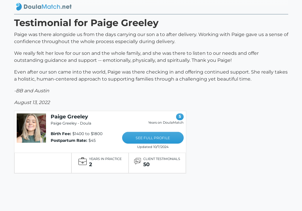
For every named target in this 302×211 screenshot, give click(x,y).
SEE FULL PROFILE (153, 138)
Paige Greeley (69, 116)
